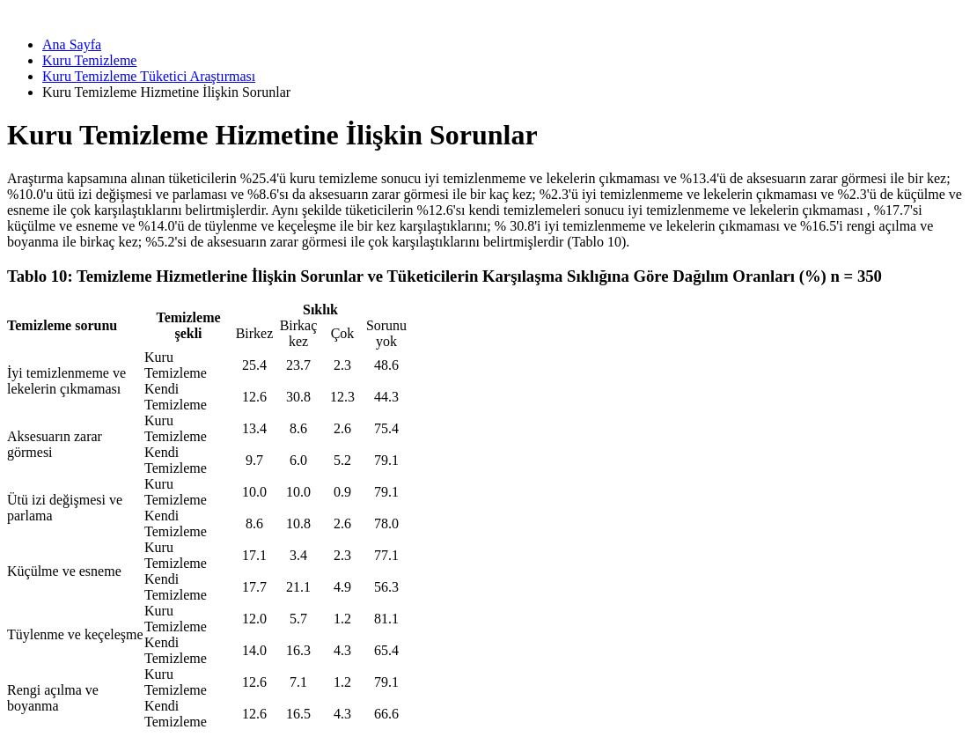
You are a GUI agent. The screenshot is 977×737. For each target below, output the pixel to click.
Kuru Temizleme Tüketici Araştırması (148, 76)
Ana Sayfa (71, 44)
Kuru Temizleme (89, 60)
